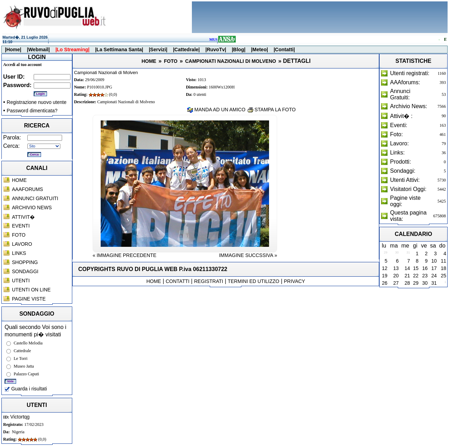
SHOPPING (25, 262)
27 (396, 283)
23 (425, 275)
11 (443, 261)
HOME (19, 180)
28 (407, 283)
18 (443, 268)
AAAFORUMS (27, 189)
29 (416, 283)
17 (434, 268)
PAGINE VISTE (29, 299)
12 (385, 268)
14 (407, 268)
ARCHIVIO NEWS (32, 207)
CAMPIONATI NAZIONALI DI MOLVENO (230, 61)
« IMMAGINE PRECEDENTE (124, 255)
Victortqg (19, 417)
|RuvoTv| (215, 49)
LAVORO (22, 244)
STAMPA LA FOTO (272, 109)
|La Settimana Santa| (119, 49)
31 (434, 283)
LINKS (19, 253)
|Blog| (239, 49)
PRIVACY (294, 281)
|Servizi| (158, 49)
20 (396, 275)
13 (396, 268)
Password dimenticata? (32, 110)
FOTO (19, 235)
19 (385, 275)
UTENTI (21, 280)
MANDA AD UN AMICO (216, 109)
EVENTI (21, 226)
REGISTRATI (208, 281)
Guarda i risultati (26, 388)
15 (416, 268)
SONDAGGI (25, 271)
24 (434, 275)
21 (407, 275)
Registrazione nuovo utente (36, 102)
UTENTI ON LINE (31, 289)
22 (416, 275)
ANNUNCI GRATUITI (35, 198)
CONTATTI (177, 281)
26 (385, 283)
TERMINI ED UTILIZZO (253, 281)
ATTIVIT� (23, 217)
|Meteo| (259, 49)
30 (425, 283)
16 (425, 268)
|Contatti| (284, 49)
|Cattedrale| (186, 49)
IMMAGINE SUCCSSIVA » (248, 255)
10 (434, 261)
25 (443, 275)
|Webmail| (38, 49)
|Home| (13, 49)
